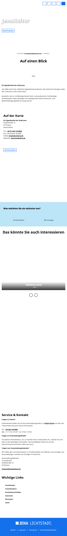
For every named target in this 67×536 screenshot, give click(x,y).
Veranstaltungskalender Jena (33, 53)
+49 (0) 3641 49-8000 (14, 131)
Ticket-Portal (49, 423)
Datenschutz (33, 530)
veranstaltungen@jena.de (11, 469)
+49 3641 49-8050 (11, 430)
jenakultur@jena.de (16, 136)
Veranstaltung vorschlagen (13, 492)
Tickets (7, 502)
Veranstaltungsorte (11, 488)
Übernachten (9, 499)
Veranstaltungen (10, 485)
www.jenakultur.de (18, 138)
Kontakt (13, 530)
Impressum (22, 530)
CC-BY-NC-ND (66, 30)
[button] (44, 3)
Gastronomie (9, 495)
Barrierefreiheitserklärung (48, 530)
